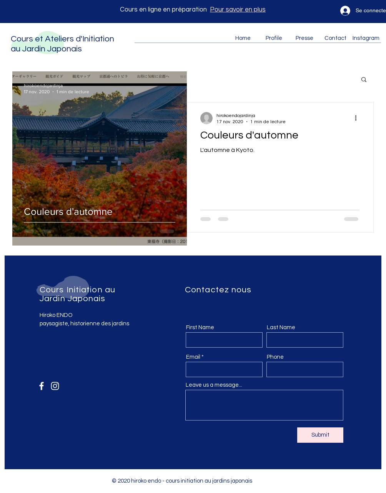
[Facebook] (41, 386)
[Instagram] (55, 386)
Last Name (281, 327)
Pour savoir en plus (238, 9)
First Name (200, 327)
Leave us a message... (214, 385)
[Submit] (320, 435)
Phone (275, 357)
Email (193, 357)
